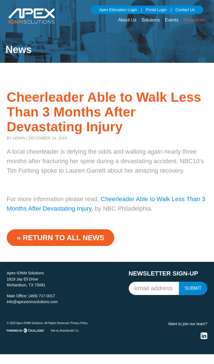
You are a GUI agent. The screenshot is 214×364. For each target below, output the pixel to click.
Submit (193, 288)
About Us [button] (127, 20)
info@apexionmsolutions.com (32, 302)
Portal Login (156, 10)
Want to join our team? (187, 324)
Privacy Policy (79, 323)
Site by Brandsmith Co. (65, 330)
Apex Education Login (118, 10)
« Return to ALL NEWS (60, 240)
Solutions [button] (151, 20)
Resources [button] (194, 20)
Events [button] (172, 20)
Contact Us (185, 10)
